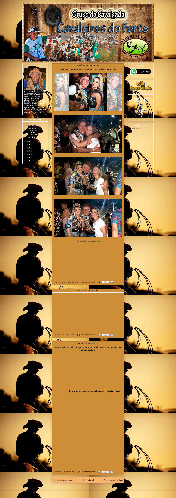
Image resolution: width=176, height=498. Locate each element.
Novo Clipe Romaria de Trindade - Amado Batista (34, 131)
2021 (29, 123)
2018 (29, 148)
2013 (29, 160)
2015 (29, 157)
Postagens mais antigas (113, 480)
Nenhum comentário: (89, 282)
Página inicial (88, 480)
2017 (29, 151)
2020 (29, 142)
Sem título (31, 137)
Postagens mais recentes (63, 480)
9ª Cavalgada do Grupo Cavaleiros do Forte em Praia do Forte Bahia (88, 349)
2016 (29, 154)
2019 (29, 145)
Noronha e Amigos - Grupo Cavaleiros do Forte (88, 69)
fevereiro (32, 126)
